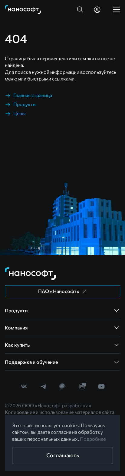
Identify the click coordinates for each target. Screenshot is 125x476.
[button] (80, 10)
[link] (23, 9)
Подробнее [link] (93, 439)
